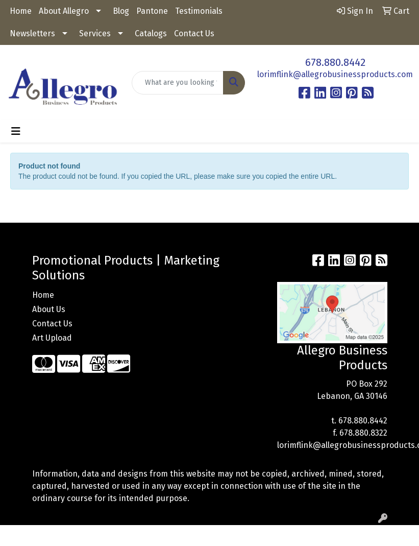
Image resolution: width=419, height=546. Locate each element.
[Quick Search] (178, 82)
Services (95, 33)
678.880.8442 (335, 62)
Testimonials (199, 11)
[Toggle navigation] (16, 131)
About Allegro (64, 11)
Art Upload (52, 338)
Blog (121, 11)
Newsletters (32, 33)
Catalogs (151, 33)
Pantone (152, 11)
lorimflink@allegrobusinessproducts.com (335, 74)
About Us (48, 309)
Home (21, 11)
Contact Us (194, 33)
